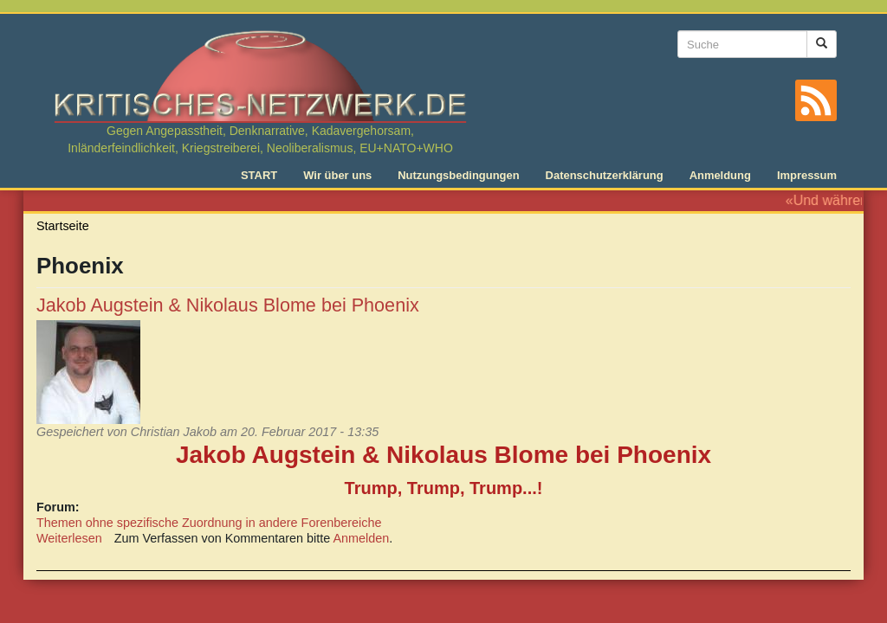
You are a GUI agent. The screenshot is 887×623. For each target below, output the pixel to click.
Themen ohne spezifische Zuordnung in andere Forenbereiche (208, 523)
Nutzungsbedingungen (458, 175)
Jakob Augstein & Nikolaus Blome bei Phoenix (227, 305)
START (259, 175)
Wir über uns (337, 175)
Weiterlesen (69, 538)
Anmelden (361, 538)
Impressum (807, 175)
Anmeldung (720, 175)
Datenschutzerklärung (605, 175)
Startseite (62, 226)
